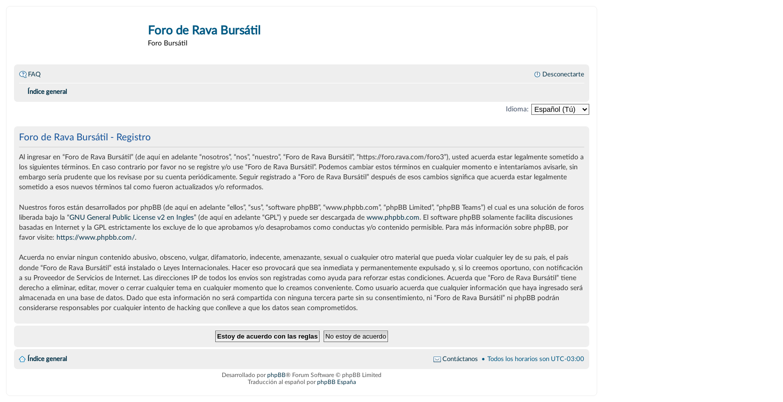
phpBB (276, 375)
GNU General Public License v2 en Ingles (131, 217)
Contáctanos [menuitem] (460, 359)
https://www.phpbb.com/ (95, 237)
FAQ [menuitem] (34, 74)
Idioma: (517, 109)
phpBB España (336, 382)
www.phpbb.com (393, 217)
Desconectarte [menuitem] (563, 74)
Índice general (47, 359)
